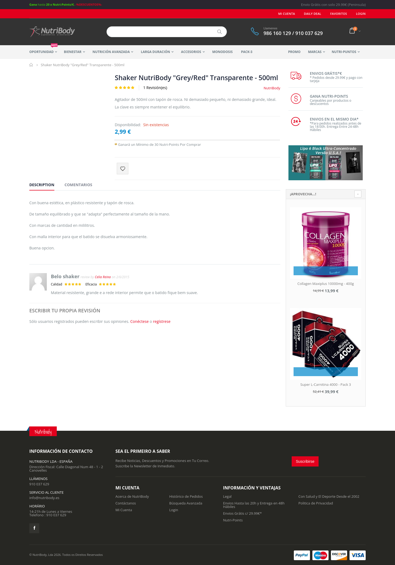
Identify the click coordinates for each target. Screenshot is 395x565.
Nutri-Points (233, 520)
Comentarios (78, 184)
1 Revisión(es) (155, 87)
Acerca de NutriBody (132, 496)
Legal (227, 496)
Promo (294, 52)
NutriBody (272, 88)
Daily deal (312, 14)
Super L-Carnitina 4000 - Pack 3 (325, 384)
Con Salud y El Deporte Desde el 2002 (328, 496)
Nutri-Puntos (344, 52)
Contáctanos (125, 503)
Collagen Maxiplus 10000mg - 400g (325, 283)
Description (41, 184)
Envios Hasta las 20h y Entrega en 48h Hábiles (253, 505)
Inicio (31, 65)
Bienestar (73, 52)
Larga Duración (155, 52)
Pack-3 (246, 52)
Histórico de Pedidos (186, 496)
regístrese (161, 321)
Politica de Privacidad (315, 503)
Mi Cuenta (286, 14)
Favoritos (338, 14)
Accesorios (191, 52)
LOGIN (361, 14)
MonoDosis (222, 52)
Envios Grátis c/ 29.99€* (242, 513)
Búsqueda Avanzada (185, 503)
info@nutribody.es (44, 497)
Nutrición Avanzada (111, 52)
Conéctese (139, 321)
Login (173, 509)
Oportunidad (43, 49)
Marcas (315, 52)
